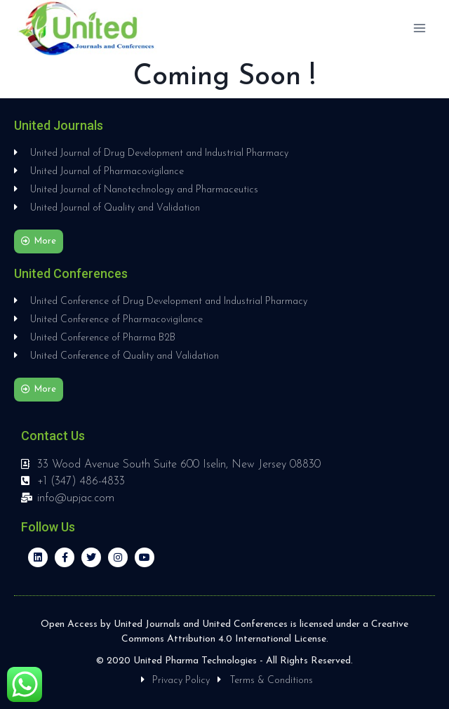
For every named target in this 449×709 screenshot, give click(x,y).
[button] (38, 241)
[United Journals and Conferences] (87, 28)
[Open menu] (419, 28)
